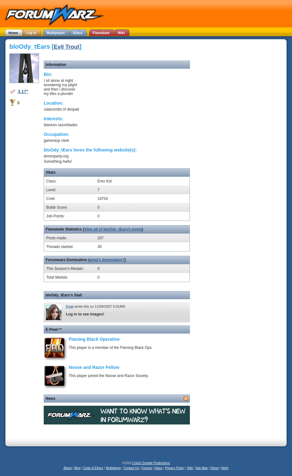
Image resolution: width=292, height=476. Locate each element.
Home (214, 468)
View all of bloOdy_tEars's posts (113, 229)
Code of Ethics (93, 468)
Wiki (190, 468)
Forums (146, 468)
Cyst (69, 306)
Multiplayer (113, 468)
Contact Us (131, 468)
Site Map (201, 468)
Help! (224, 468)
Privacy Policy (174, 468)
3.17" (23, 91)
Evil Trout (66, 47)
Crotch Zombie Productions (151, 463)
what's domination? (107, 260)
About (67, 468)
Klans (158, 468)
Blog (77, 468)
